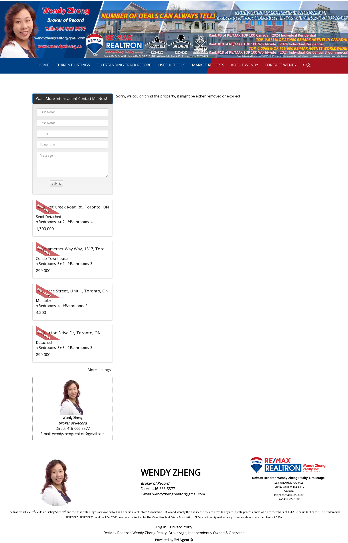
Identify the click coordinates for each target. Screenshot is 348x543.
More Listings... (100, 369)
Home (43, 64)
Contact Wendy (281, 64)
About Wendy (244, 64)
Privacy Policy (181, 527)
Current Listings (73, 64)
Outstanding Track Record (124, 64)
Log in (161, 527)
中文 (307, 64)
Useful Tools (171, 64)
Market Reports (208, 64)
